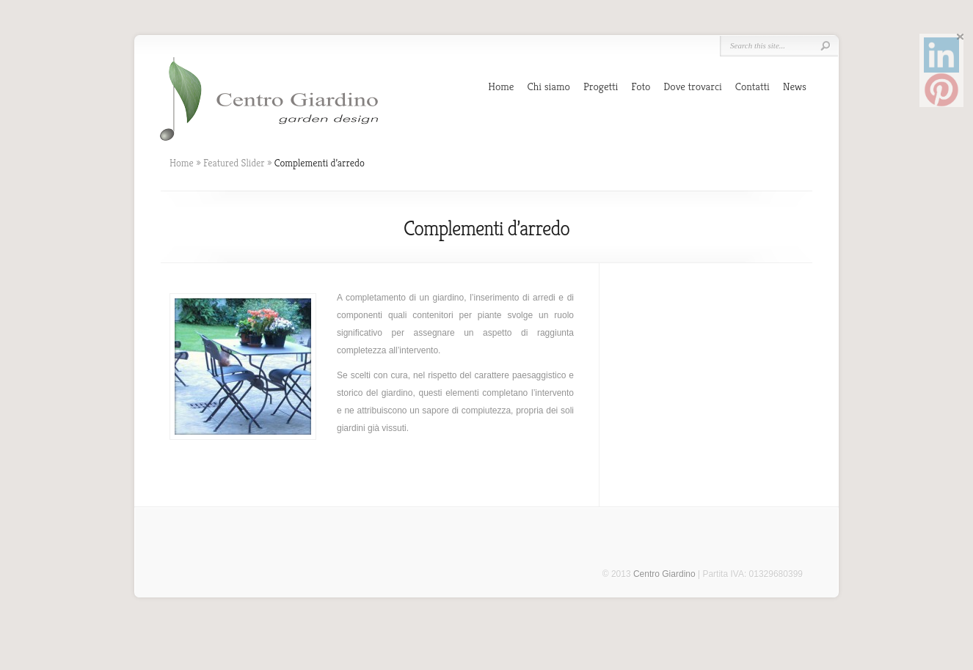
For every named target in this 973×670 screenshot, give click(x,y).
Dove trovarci (692, 86)
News (794, 86)
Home (501, 86)
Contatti (752, 86)
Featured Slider (234, 162)
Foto (640, 86)
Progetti (600, 86)
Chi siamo (549, 86)
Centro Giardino (664, 574)
